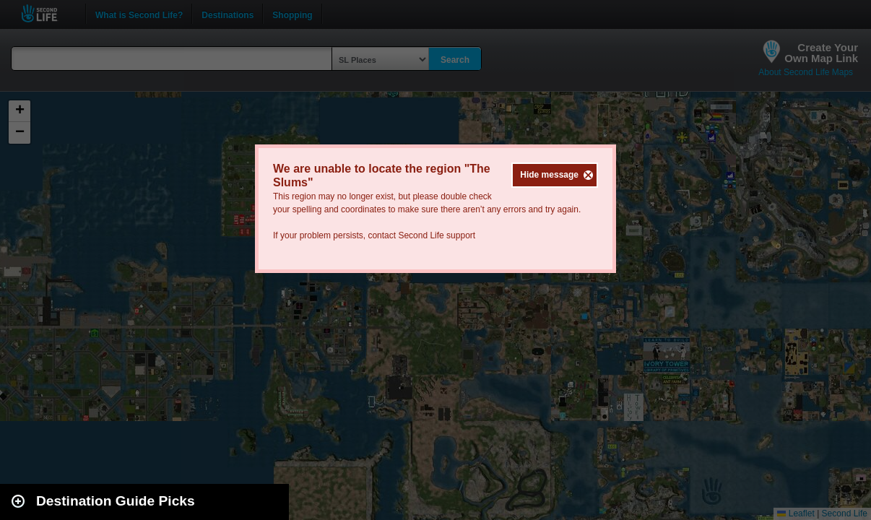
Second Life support (436, 235)
